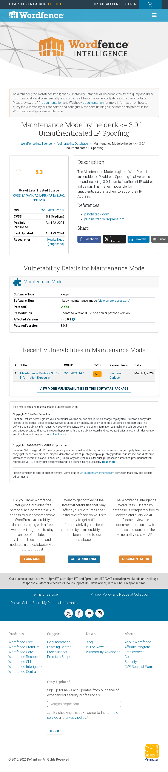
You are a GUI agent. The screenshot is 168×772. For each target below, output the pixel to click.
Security (131, 662)
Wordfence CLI (19, 662)
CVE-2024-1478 (74, 373)
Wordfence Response (24, 657)
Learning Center (59, 647)
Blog (89, 642)
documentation (52, 102)
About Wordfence (138, 642)
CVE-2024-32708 (52, 210)
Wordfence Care (20, 652)
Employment (134, 652)
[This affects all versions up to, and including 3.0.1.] (73, 319)
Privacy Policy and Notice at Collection (120, 594)
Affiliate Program (137, 647)
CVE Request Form (139, 667)
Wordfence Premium (24, 647)
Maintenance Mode (42, 281)
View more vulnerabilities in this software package (84, 389)
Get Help (55, 4)
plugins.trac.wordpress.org (104, 219)
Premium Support (60, 657)
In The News (95, 647)
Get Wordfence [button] (84, 559)
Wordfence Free (20, 642)
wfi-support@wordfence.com (97, 472)
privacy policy (75, 718)
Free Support (57, 652)
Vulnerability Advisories (103, 652)
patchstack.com (96, 214)
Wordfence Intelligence (25, 667)
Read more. (60, 434)
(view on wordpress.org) (114, 300)
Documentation (58, 642)
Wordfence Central (22, 672)
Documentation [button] (135, 559)
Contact (131, 657)
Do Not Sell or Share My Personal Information (45, 603)
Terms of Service (45, 594)
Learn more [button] (32, 559)
